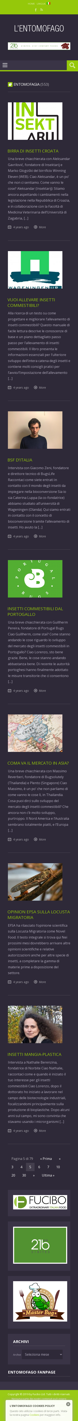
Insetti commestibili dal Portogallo (35, 611)
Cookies (34, 1415)
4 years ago (21, 227)
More (42, 227)
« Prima (46, 1158)
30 (24, 1175)
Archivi (17, 1355)
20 (13, 1175)
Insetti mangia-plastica (34, 1054)
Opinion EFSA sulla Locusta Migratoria (38, 914)
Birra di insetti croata (32, 151)
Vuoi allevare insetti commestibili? (31, 302)
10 (58, 1167)
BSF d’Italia (19, 460)
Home (31, 3)
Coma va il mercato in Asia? (38, 763)
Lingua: (43, 3)
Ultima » (48, 1175)
